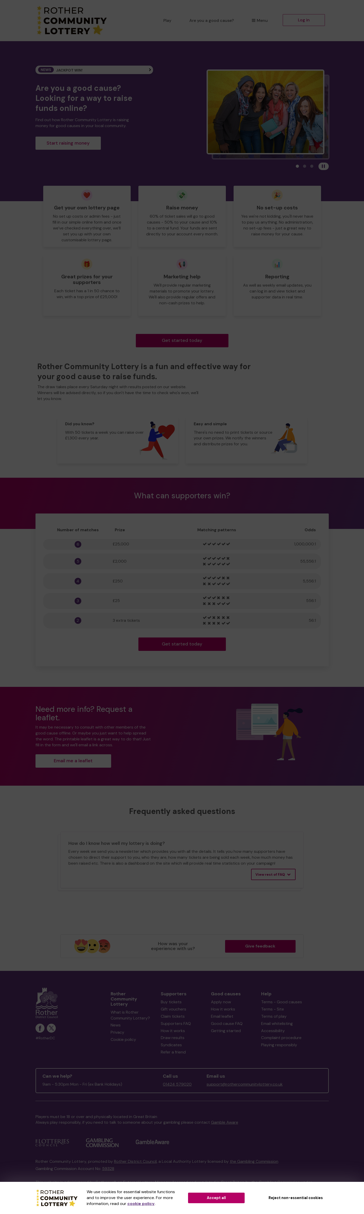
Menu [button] (260, 20)
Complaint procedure (281, 1037)
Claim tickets (173, 1016)
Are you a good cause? (211, 20)
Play (167, 20)
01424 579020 (177, 1084)
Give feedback (260, 946)
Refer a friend (173, 1052)
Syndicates (171, 1045)
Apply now (221, 1002)
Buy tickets (171, 1002)
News (116, 1025)
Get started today (182, 340)
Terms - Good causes (281, 1002)
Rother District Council (135, 1161)
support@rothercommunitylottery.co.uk (245, 1084)
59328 (108, 1168)
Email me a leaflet (73, 761)
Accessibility (273, 1030)
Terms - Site (272, 1009)
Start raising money (68, 143)
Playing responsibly (279, 1045)
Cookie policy (123, 1039)
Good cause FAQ (227, 1023)
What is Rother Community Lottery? (130, 1015)
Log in (304, 20)
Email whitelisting (277, 1023)
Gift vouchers (173, 1009)
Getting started (226, 1030)
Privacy (117, 1032)
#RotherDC (45, 1038)
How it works (173, 1030)
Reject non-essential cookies (296, 1197)
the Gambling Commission (254, 1161)
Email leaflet (222, 1016)
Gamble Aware (224, 1122)
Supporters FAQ (176, 1023)
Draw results (172, 1037)
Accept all (216, 1197)
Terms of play (274, 1016)
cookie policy (141, 1203)
